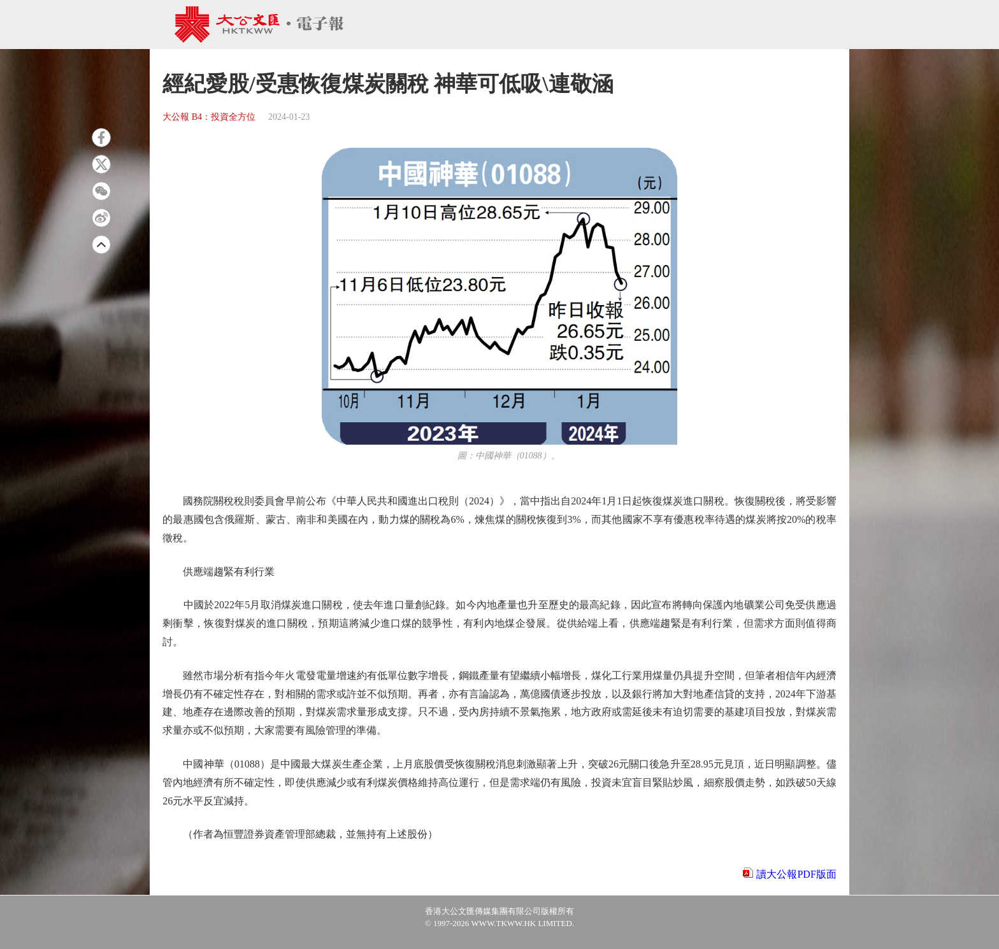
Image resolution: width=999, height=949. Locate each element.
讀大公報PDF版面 (796, 874)
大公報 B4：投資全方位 (208, 117)
